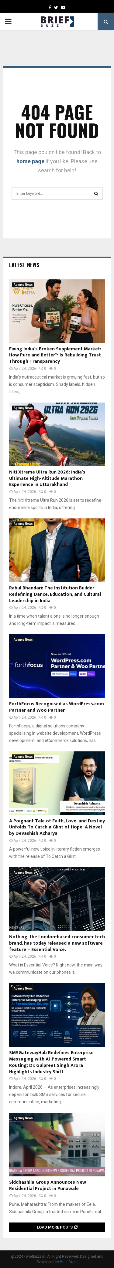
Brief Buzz (69, 1262)
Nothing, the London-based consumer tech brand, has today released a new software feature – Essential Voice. (57, 943)
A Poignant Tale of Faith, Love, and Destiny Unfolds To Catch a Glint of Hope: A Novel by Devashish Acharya (57, 827)
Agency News (23, 284)
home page (30, 161)
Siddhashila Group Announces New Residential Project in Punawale (47, 1185)
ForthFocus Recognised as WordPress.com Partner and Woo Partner (56, 707)
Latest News (24, 265)
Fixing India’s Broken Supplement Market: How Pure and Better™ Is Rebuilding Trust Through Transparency (55, 355)
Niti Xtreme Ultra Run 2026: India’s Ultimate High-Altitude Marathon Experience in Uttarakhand (47, 478)
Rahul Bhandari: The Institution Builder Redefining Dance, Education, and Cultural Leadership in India (55, 594)
